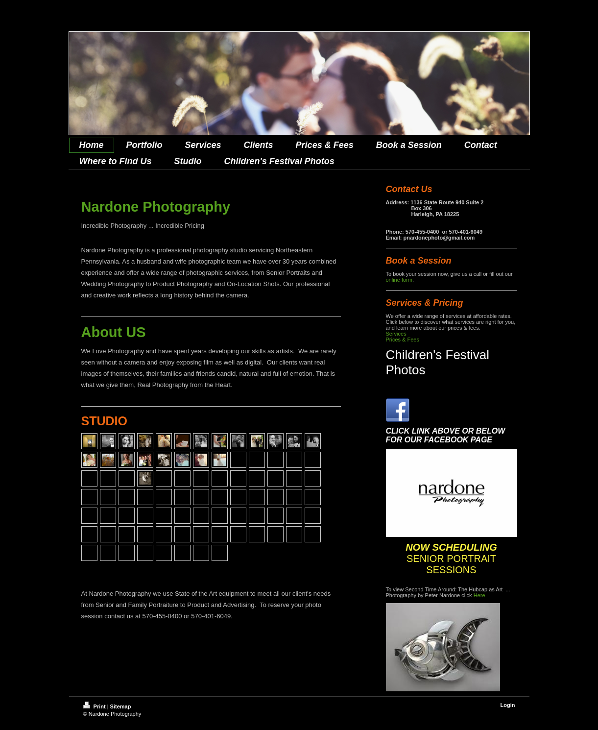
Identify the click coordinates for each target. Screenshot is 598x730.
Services (396, 334)
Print (95, 706)
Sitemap (120, 706)
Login (508, 705)
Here (479, 595)
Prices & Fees (402, 339)
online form (399, 280)
